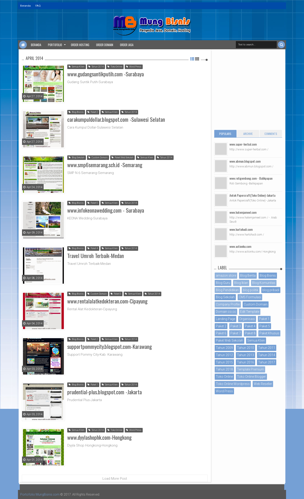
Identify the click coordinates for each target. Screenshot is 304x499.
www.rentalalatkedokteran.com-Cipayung (107, 301)
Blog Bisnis (76, 112)
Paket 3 (235, 326)
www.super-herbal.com (243, 144)
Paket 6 (221, 333)
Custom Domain (98, 157)
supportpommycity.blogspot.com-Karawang (109, 346)
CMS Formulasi (250, 297)
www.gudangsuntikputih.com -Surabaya (105, 74)
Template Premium (250, 369)
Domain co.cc (226, 311)
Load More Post (114, 479)
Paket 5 (92, 203)
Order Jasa (126, 44)
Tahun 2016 (245, 362)
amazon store (226, 275)
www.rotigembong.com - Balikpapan (250, 178)
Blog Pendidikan (227, 290)
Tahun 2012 (224, 355)
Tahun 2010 (245, 348)
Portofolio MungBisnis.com (40, 494)
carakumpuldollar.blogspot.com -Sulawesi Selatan (116, 119)
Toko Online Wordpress (233, 384)
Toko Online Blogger (251, 376)
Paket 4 (92, 248)
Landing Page (225, 319)
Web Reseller (263, 384)
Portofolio (55, 44)
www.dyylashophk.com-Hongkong (99, 437)
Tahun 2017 (266, 362)
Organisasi (247, 319)
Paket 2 (92, 112)
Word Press (133, 66)
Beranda (25, 5)
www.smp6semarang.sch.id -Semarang (104, 164)
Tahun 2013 (245, 355)
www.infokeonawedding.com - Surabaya (105, 210)
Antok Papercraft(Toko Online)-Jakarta (252, 195)
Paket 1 (92, 384)
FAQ (38, 5)
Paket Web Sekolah (122, 157)
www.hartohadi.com (241, 229)
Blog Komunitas (263, 283)
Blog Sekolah (77, 157)
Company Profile (228, 304)
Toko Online (114, 66)
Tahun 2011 (266, 348)
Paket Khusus (269, 333)
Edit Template (249, 311)
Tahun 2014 (96, 66)
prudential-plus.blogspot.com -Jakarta (104, 391)
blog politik (250, 290)
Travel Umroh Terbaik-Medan (95, 255)
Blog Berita (248, 275)
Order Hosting (80, 44)
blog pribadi (270, 290)
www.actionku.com (240, 246)
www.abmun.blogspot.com (245, 161)
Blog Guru (223, 283)
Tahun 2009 (224, 348)
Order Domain (104, 44)
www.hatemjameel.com (243, 212)
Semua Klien (77, 66)
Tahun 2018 (224, 369)
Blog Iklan (241, 283)
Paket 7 (235, 333)
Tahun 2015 (224, 362)
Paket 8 (250, 333)
